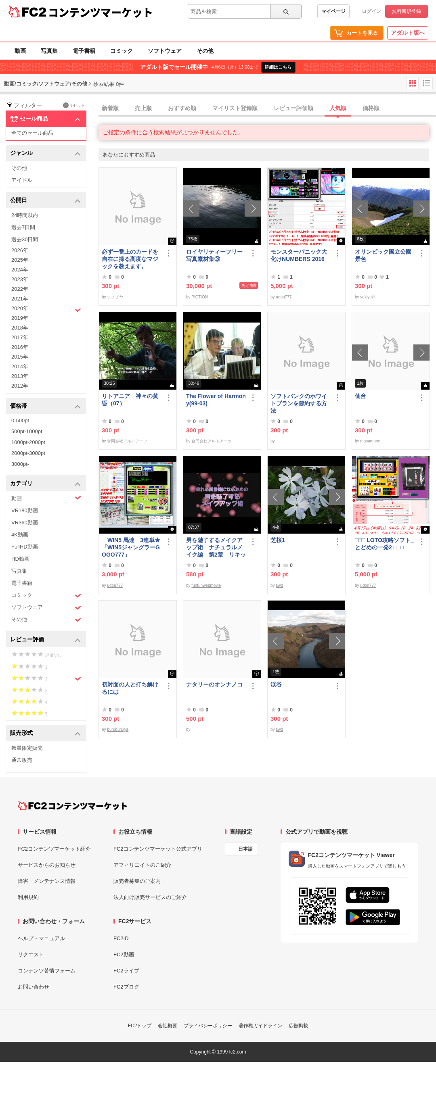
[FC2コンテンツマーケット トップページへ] (72, 805)
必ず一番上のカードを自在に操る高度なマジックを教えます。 (130, 258)
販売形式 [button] (45, 733)
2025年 (19, 260)
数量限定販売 (27, 748)
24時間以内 (24, 215)
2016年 (19, 347)
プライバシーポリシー (208, 1025)
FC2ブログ (126, 987)
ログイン (371, 11)
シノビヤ (115, 297)
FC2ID (121, 938)
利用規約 (28, 897)
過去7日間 (23, 227)
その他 (205, 51)
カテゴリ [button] (45, 484)
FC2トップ (140, 1025)
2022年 (19, 289)
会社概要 (167, 1025)
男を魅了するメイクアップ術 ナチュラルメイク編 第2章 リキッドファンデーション (216, 547)
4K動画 (19, 535)
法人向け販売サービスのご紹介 (150, 897)
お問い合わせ (33, 987)
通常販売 (21, 760)
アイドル (21, 180)
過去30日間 (24, 239)
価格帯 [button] (45, 406)
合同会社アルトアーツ (127, 441)
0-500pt (20, 420)
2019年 (19, 318)
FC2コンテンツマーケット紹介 (54, 849)
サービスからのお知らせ (46, 865)
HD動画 (20, 559)
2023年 (19, 279)
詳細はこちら (278, 67)
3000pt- (20, 464)
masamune (370, 441)
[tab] (267, 108)
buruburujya (117, 729)
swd (279, 585)
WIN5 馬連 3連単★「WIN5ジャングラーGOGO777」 (131, 547)
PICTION (199, 297)
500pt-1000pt (26, 431)
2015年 (19, 357)
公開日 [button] (45, 200)
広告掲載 (298, 1025)
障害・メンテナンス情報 (46, 881)
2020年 (46, 309)
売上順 (143, 108)
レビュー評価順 (293, 108)
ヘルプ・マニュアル (41, 938)
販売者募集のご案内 (137, 881)
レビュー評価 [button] (45, 640)
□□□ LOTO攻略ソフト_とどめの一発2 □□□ (384, 544)
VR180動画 (24, 510)
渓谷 (276, 684)
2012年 (19, 386)
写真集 (49, 51)
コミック (121, 51)
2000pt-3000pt (28, 453)
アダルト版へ (408, 32)
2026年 (19, 250)
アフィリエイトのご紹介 (142, 865)
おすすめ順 (182, 108)
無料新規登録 (406, 11)
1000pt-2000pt (28, 442)
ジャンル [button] (45, 153)
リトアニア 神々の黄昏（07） (130, 400)
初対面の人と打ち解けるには (130, 688)
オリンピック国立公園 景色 (385, 255)
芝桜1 (277, 540)
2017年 (19, 337)
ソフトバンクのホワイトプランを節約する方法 (298, 403)
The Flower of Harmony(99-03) (216, 400)
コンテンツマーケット (100, 12)
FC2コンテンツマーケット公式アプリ (157, 849)
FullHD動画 (24, 547)
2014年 (19, 366)
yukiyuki (367, 297)
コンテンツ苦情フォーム (46, 971)
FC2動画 (123, 954)
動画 (20, 51)
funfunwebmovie (206, 585)
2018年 (19, 328)
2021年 (19, 299)
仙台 (360, 396)
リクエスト (31, 954)
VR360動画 (24, 522)
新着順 (110, 108)
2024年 (19, 270)
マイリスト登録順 (235, 108)
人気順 (337, 108)
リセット (74, 105)
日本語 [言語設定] (245, 849)
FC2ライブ (126, 971)
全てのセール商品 (32, 133)
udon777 (283, 297)
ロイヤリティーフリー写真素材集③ (214, 255)
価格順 (371, 108)
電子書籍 (84, 51)
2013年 (19, 376)
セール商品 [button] (45, 119)
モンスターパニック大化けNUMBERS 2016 (298, 255)
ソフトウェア (165, 51)
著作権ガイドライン (260, 1025)
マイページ (333, 11)
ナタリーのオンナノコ (214, 684)
